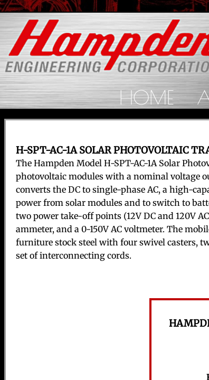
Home (146, 97)
